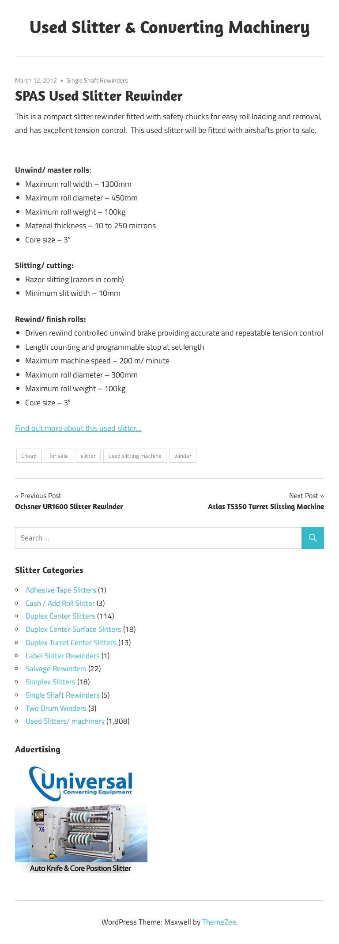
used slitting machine (135, 455)
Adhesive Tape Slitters (61, 590)
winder (183, 455)
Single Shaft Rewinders (97, 80)
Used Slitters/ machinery (65, 721)
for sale (58, 455)
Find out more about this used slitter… (78, 428)
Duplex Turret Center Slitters (71, 642)
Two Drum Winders (56, 708)
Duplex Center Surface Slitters (73, 629)
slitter (88, 455)
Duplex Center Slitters (60, 616)
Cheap (29, 455)
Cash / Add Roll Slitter (60, 603)
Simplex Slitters (50, 681)
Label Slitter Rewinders (63, 655)
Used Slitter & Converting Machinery (170, 26)
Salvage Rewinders (56, 668)
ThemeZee (219, 922)
